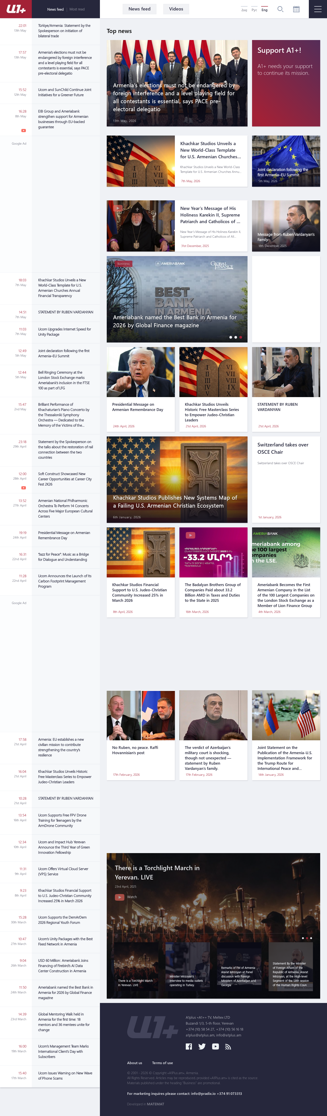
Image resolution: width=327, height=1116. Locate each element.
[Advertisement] (66, 204)
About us (134, 1063)
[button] (229, 337)
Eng (265, 9)
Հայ (244, 9)
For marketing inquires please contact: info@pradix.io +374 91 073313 (184, 1093)
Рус (254, 9)
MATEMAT (155, 1104)
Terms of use (162, 1063)
